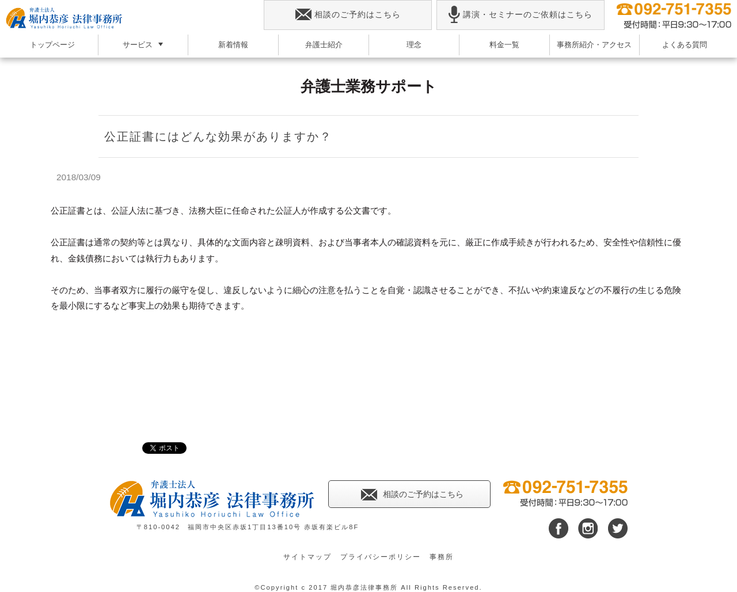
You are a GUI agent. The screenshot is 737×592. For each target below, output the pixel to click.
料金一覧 (504, 44)
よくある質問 (684, 44)
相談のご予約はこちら (348, 14)
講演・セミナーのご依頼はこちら (520, 14)
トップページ (52, 44)
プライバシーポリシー (380, 557)
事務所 (442, 557)
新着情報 (233, 44)
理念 (414, 44)
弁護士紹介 (324, 44)
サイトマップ (307, 557)
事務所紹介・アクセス (594, 44)
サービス (138, 44)
